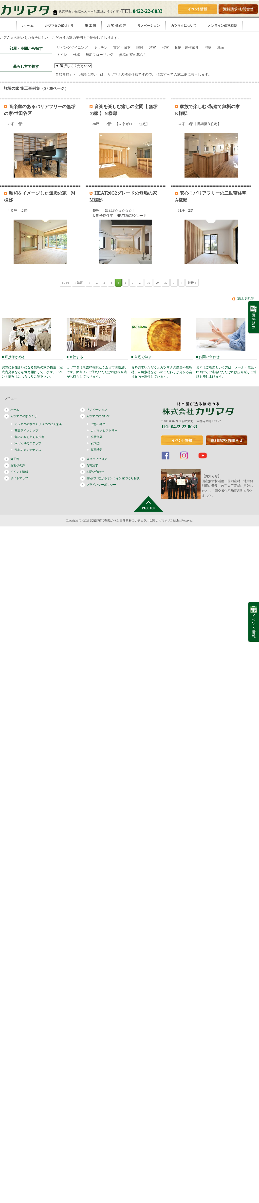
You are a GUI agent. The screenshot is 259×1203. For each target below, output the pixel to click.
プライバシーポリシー (101, 484)
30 (165, 282)
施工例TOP (245, 298)
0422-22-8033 (148, 11)
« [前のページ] (89, 282)
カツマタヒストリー (104, 430)
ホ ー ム (28, 25)
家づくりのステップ (28, 443)
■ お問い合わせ (227, 367)
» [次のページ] (181, 282)
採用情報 (97, 450)
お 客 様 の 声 (116, 25)
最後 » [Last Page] (192, 282)
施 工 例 (90, 25)
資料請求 (92, 465)
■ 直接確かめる (32, 367)
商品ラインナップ (26, 430)
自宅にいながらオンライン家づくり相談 (113, 478)
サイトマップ (19, 478)
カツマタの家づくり (59, 25)
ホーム (14, 409)
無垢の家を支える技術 (29, 437)
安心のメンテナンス (28, 450)
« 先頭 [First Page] (78, 282)
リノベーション (148, 25)
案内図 (95, 443)
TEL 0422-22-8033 (179, 426)
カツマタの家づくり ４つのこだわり (39, 424)
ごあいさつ (98, 424)
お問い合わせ (95, 472)
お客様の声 (17, 465)
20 (157, 282)
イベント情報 (19, 472)
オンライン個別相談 (222, 25)
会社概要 (97, 437)
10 (148, 282)
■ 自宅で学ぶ (162, 367)
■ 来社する (97, 367)
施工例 (14, 459)
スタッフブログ (96, 459)
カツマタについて (184, 25)
